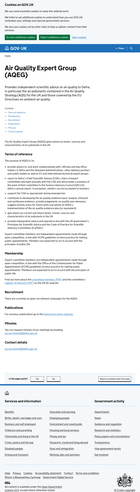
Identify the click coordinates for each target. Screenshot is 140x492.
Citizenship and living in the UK (22, 436)
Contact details (15, 131)
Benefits (9, 411)
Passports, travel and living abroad (69, 442)
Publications (14, 124)
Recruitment (14, 120)
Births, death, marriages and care (23, 418)
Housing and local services (64, 430)
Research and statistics (107, 430)
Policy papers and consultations (112, 436)
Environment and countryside (66, 424)
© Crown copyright (124, 490)
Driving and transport (16, 454)
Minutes (12, 127)
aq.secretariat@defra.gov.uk (21, 333)
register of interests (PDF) (19, 283)
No (56, 379)
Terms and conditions (87, 473)
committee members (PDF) (47, 279)
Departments (101, 411)
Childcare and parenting (18, 430)
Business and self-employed (20, 424)
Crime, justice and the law (19, 442)
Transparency (102, 442)
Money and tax (58, 436)
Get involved (101, 454)
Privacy (17, 473)
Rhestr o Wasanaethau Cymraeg (22, 477)
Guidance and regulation (108, 424)
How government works (107, 448)
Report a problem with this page (115, 379)
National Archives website (58, 314)
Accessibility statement (48, 473)
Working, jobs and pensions (65, 454)
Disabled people (14, 448)
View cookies (79, 37)
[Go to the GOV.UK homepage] (16, 48)
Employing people (59, 418)
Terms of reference (16, 112)
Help (7, 473)
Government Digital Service (58, 477)
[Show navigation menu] (120, 48)
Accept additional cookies (20, 37)
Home (7, 55)
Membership (14, 116)
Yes (40, 379)
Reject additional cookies (54, 37)
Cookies (28, 473)
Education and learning (62, 411)
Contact (68, 473)
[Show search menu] (131, 48)
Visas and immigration (62, 448)
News (97, 418)
